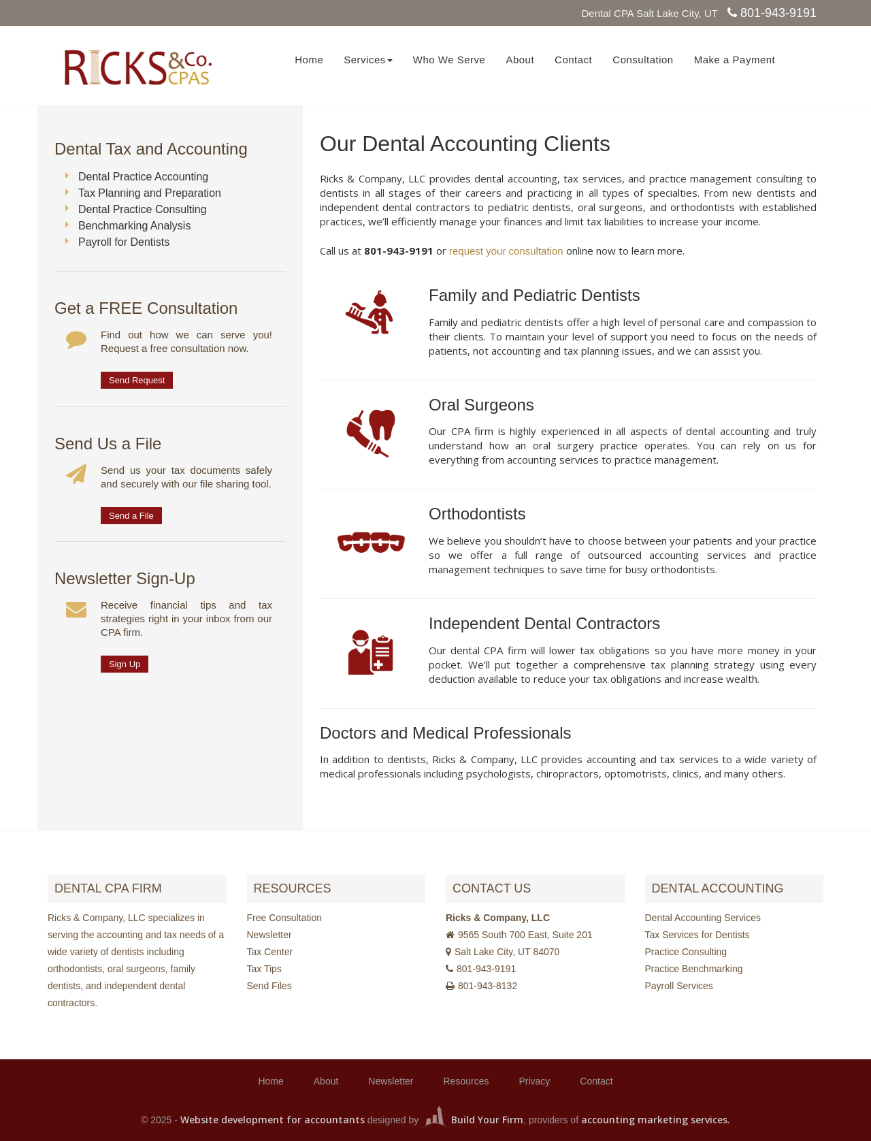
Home (309, 59)
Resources (466, 1081)
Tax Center (270, 951)
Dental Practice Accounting (143, 176)
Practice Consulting (686, 951)
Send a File (131, 516)
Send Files (269, 985)
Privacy (534, 1081)
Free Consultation (285, 917)
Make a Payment (735, 59)
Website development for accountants (272, 1119)
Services (368, 59)
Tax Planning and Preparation (149, 193)
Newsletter (269, 934)
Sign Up (124, 664)
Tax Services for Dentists (697, 934)
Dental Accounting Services (703, 917)
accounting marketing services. (655, 1119)
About (520, 59)
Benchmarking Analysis (134, 225)
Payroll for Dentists (123, 242)
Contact (573, 59)
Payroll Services (679, 985)
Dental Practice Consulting (142, 209)
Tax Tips (264, 968)
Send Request (137, 380)
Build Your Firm (472, 1119)
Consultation (642, 59)
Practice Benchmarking (694, 968)
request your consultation (506, 251)
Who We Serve (449, 59)
